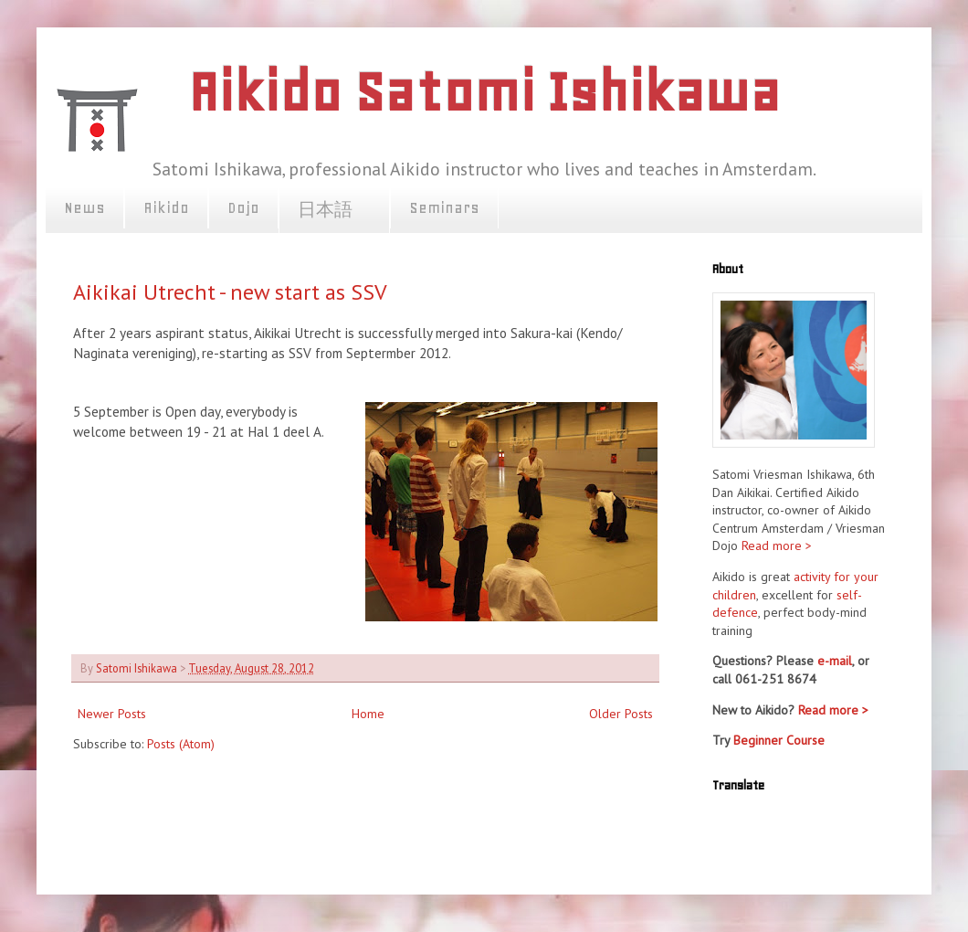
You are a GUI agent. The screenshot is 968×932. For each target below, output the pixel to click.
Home (368, 713)
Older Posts (621, 713)
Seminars (444, 207)
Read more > (777, 545)
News (84, 207)
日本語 (334, 210)
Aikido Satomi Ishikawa (484, 91)
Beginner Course (779, 740)
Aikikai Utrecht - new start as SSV (230, 292)
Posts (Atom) (181, 744)
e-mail (834, 660)
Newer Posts (112, 713)
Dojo (243, 207)
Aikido (166, 207)
